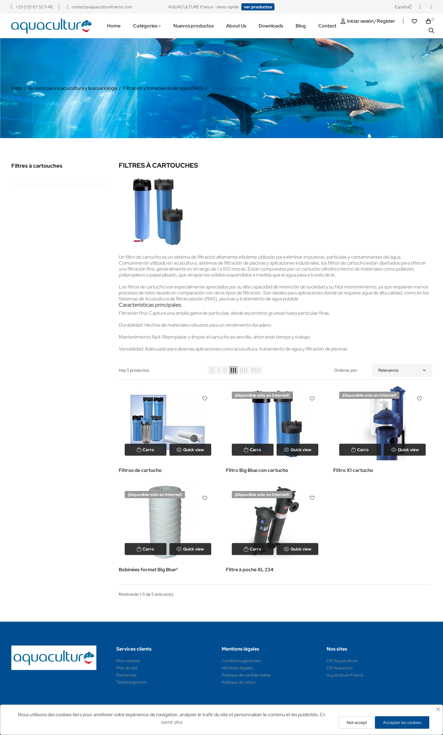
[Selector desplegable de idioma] (403, 6)
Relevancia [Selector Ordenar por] (402, 370)
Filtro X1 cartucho (353, 470)
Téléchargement (131, 682)
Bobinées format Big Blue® (148, 569)
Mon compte (128, 660)
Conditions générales (241, 660)
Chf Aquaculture (342, 660)
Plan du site (127, 668)
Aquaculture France (345, 675)
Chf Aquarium (340, 668)
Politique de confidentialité (246, 675)
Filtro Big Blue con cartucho (257, 470)
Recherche (126, 675)
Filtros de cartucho (140, 470)
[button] (257, 6)
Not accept (357, 722)
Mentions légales (237, 668)
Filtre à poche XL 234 (250, 569)
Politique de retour (239, 682)
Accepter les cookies (402, 722)
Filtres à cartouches (36, 165)
